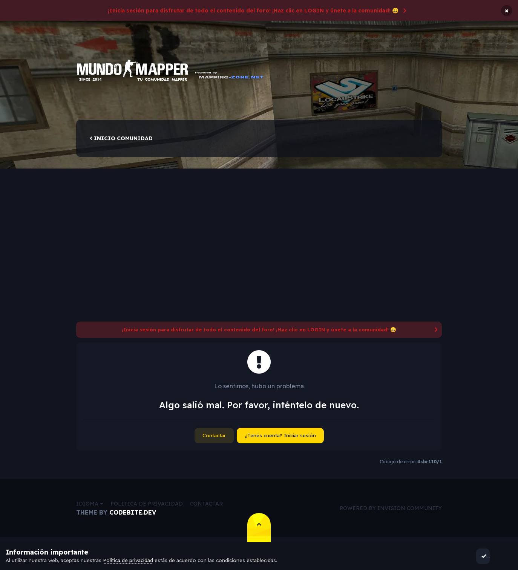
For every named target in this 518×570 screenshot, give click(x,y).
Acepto (491, 556)
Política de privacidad (146, 506)
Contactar (214, 438)
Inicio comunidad (121, 141)
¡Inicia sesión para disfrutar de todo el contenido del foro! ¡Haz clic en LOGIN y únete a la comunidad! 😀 (253, 10)
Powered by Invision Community (391, 510)
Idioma (89, 506)
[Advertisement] (259, 216)
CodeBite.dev (132, 515)
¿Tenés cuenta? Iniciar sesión (280, 438)
